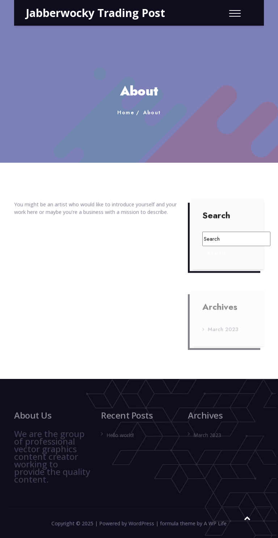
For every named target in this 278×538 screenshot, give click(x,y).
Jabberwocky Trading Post (95, 13)
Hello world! (120, 436)
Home (125, 112)
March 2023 (223, 331)
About (152, 112)
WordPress (141, 523)
